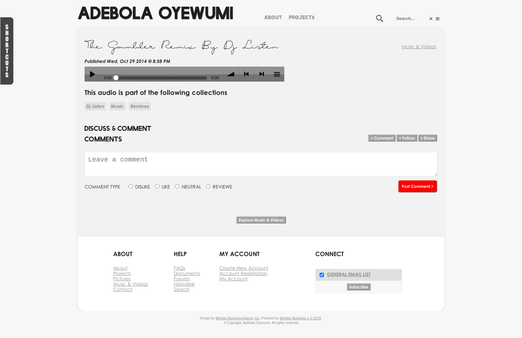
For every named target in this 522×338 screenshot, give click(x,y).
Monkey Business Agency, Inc (238, 318)
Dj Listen (95, 106)
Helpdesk (184, 284)
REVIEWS (222, 186)
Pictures (121, 278)
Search (182, 289)
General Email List (349, 274)
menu (276, 74)
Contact (122, 289)
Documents (187, 273)
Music (117, 106)
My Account (233, 278)
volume (231, 74)
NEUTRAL (191, 186)
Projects (302, 16)
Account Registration (243, 273)
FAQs (179, 268)
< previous (246, 74)
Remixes (139, 106)
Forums (181, 278)
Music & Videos (418, 46)
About (273, 16)
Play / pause (92, 74)
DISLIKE (142, 186)
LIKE (166, 186)
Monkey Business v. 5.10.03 (300, 318)
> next (261, 74)
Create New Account (243, 268)
